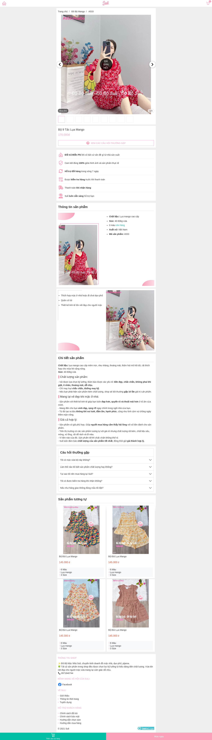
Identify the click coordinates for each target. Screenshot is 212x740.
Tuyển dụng (65, 702)
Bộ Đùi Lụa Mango (68, 556)
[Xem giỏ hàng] (207, 3)
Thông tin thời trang (69, 699)
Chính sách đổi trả (69, 713)
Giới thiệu (64, 695)
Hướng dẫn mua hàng (70, 723)
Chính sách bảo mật (69, 716)
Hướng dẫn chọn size (70, 720)
